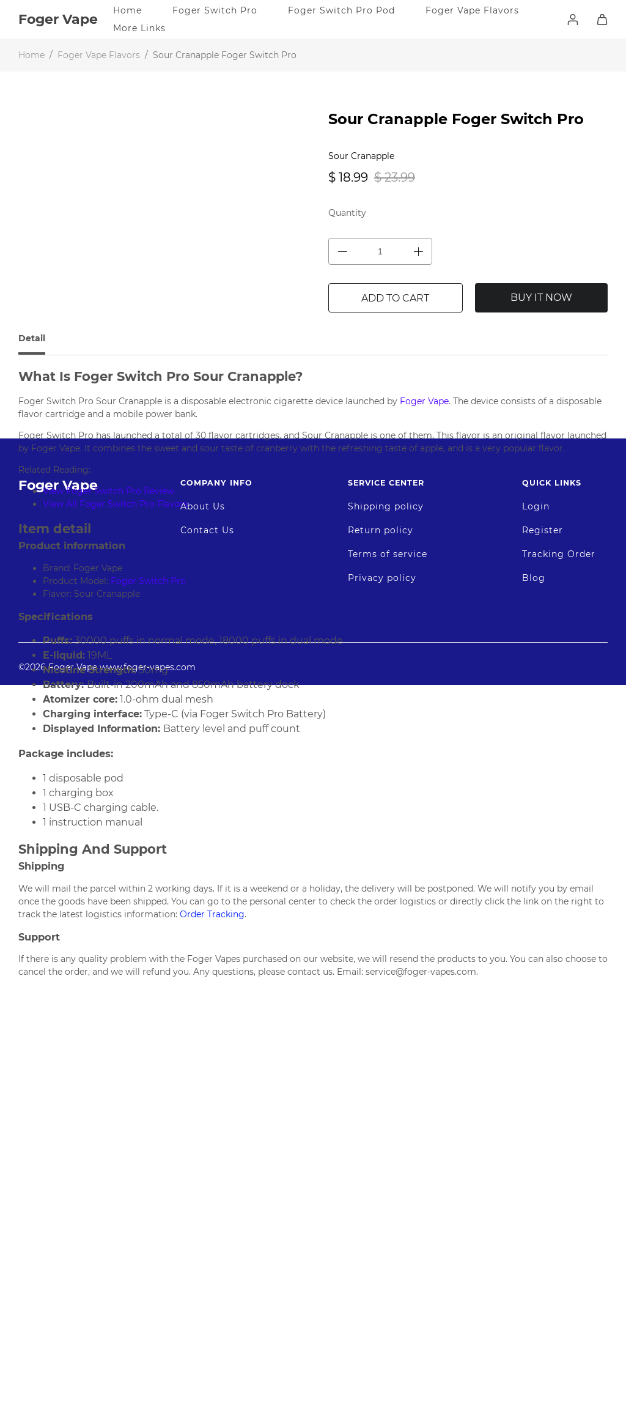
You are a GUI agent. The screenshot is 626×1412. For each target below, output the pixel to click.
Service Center (386, 1127)
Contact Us (207, 1174)
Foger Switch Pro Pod (341, 10)
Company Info (216, 1127)
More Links (139, 28)
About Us (202, 1150)
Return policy (380, 1174)
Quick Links (551, 1127)
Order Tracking (211, 914)
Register (542, 1174)
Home (127, 10)
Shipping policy (386, 1150)
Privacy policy (382, 1222)
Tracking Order (558, 1198)
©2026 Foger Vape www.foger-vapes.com (107, 1311)
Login (536, 1150)
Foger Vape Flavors (472, 10)
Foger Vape (58, 1130)
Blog (533, 1222)
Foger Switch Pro (214, 10)
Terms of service (387, 1198)
